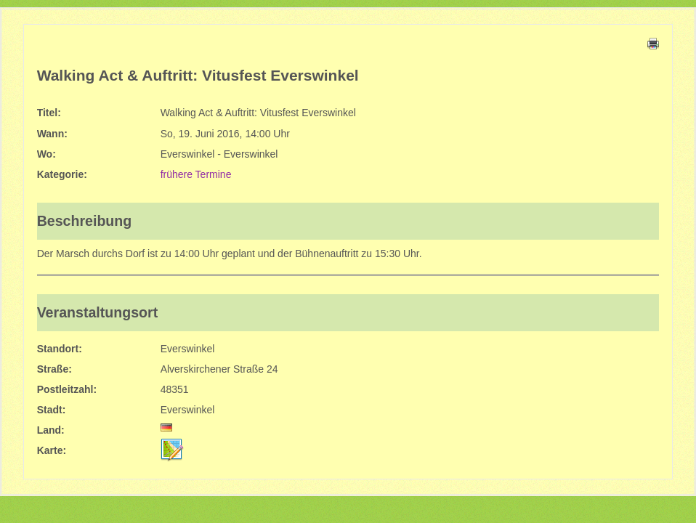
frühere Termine (196, 174)
